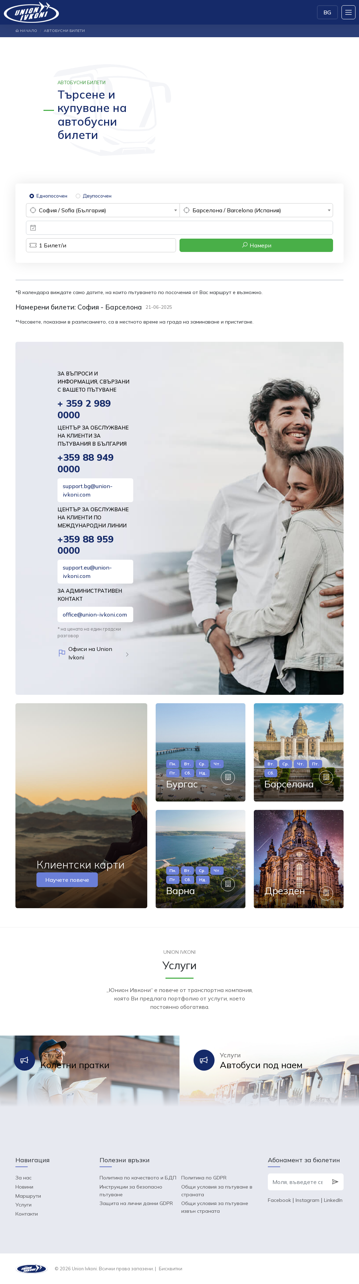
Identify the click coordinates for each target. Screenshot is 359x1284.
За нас (23, 1178)
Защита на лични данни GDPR (136, 1203)
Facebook (279, 1200)
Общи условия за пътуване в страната (216, 1191)
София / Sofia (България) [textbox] (72, 210)
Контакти (26, 1214)
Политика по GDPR (203, 1178)
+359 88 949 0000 (85, 463)
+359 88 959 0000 (85, 544)
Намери (256, 245)
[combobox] (103, 210)
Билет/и (46, 245)
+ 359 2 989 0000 (84, 409)
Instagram (307, 1200)
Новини (24, 1187)
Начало (26, 30)
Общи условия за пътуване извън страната (214, 1207)
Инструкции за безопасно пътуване (131, 1191)
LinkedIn (333, 1200)
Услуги (23, 1205)
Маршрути (28, 1196)
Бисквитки (170, 1268)
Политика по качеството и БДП (138, 1178)
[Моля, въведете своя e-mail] (297, 1181)
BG (327, 12)
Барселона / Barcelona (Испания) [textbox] (236, 210)
